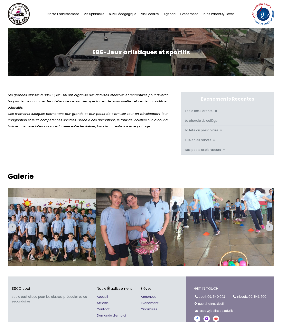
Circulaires (149, 309)
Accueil (102, 296)
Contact (103, 309)
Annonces (148, 296)
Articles (102, 303)
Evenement (150, 303)
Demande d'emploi (111, 315)
